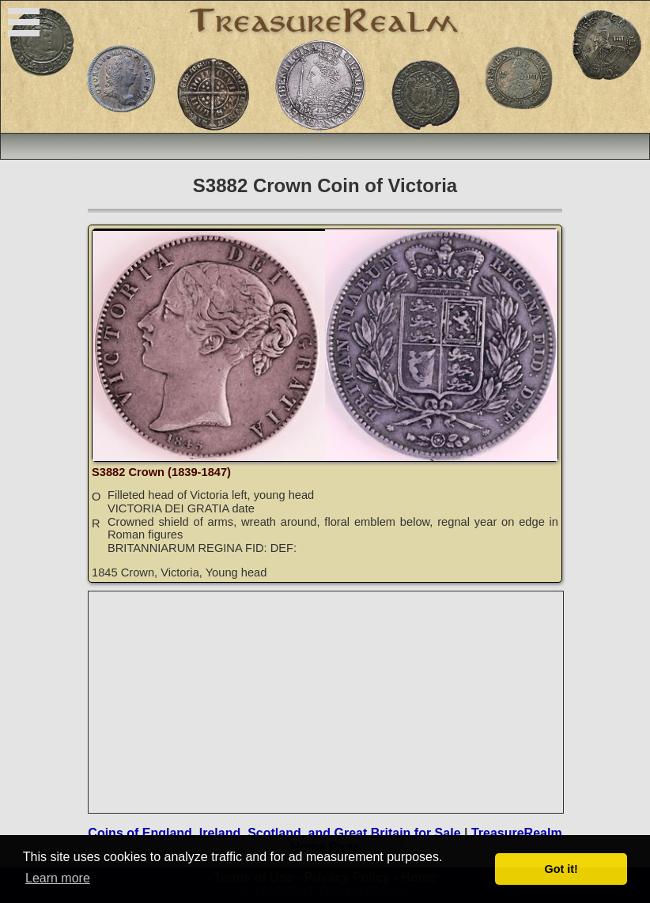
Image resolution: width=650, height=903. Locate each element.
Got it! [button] (561, 869)
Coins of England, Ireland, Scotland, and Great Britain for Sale (274, 833)
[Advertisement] (327, 702)
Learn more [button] (57, 878)
